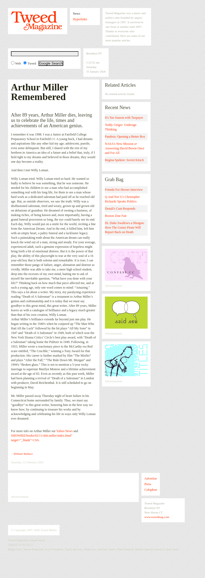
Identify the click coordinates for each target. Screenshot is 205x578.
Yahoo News (64, 431)
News (76, 13)
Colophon (150, 490)
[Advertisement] (73, 484)
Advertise (150, 478)
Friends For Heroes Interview (124, 190)
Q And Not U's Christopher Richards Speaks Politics (122, 199)
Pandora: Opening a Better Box (125, 136)
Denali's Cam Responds (120, 208)
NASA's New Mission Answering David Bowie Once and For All (124, 148)
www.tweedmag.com (156, 517)
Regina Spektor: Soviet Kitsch (124, 160)
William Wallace (23, 453)
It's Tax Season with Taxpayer (124, 117)
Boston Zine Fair (116, 216)
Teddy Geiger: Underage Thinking (120, 127)
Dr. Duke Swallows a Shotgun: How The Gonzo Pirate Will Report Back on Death (124, 227)
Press (147, 484)
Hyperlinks (80, 19)
